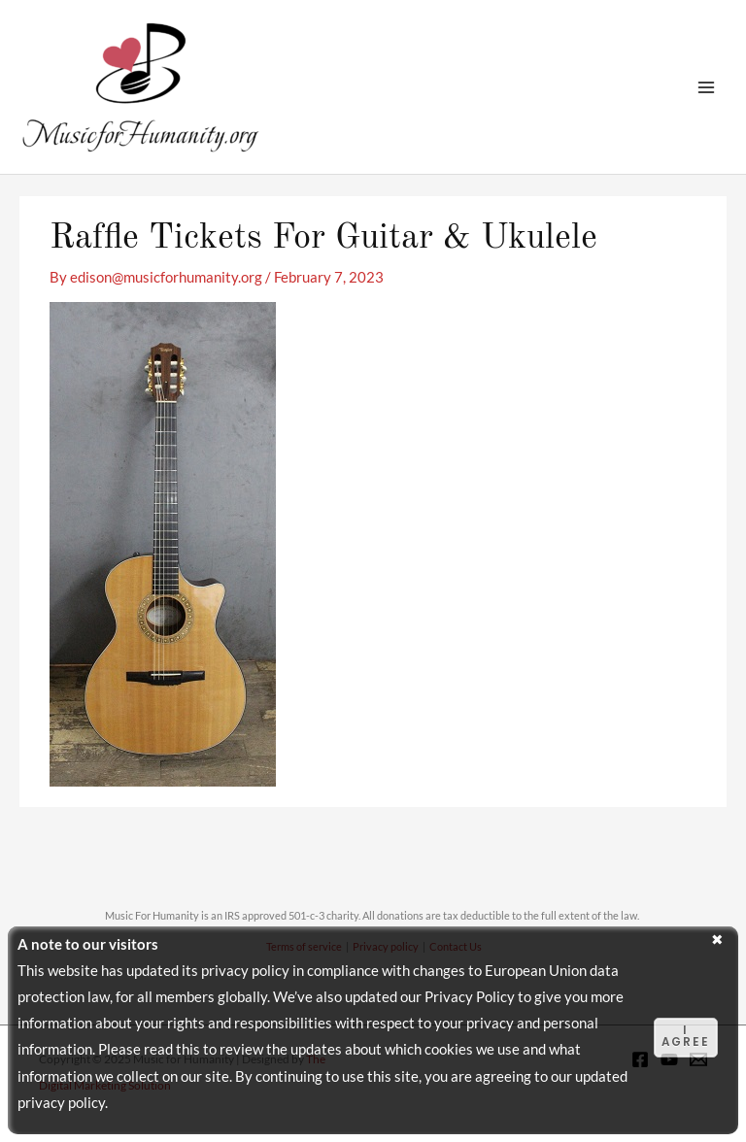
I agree (685, 1036)
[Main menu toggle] (706, 87)
